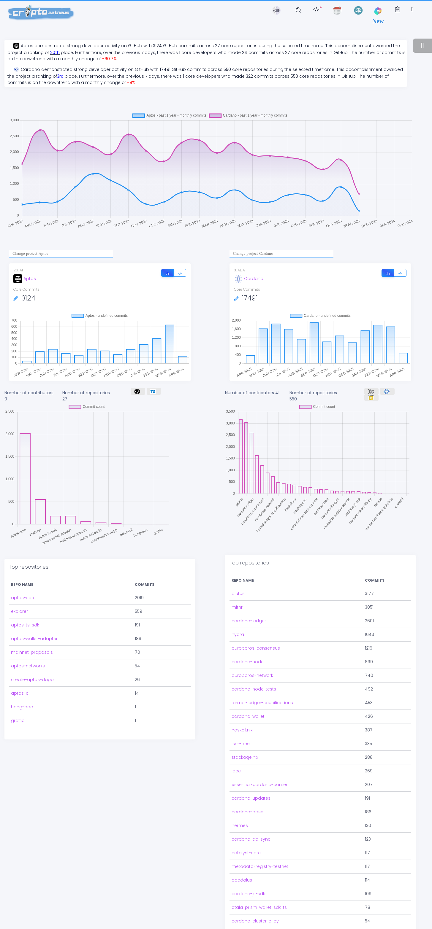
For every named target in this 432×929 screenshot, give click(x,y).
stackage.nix (245, 732)
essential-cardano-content (261, 760)
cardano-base (247, 787)
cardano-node (248, 637)
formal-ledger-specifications (262, 678)
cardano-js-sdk (248, 869)
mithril (238, 582)
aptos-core (23, 581)
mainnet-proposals (32, 636)
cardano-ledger (249, 596)
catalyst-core (246, 828)
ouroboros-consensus (256, 623)
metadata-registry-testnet (260, 841)
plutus (238, 569)
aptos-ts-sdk (25, 608)
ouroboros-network (252, 650)
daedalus (242, 855)
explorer (19, 595)
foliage (239, 923)
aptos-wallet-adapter (34, 622)
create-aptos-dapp (32, 663)
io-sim (238, 910)
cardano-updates (251, 773)
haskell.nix (242, 705)
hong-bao (22, 690)
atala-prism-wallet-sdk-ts (259, 882)
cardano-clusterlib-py (255, 896)
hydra (238, 610)
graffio (18, 704)
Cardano (248, 278)
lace (236, 746)
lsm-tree (241, 719)
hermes (240, 801)
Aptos (24, 278)
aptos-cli (20, 677)
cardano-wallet (248, 691)
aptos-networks (28, 649)
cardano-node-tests (254, 664)
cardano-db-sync (251, 814)
